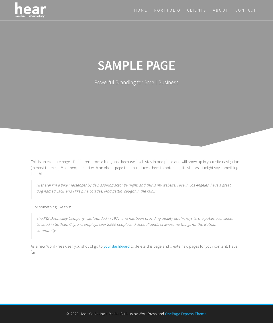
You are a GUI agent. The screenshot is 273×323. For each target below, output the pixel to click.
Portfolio (167, 10)
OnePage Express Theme (185, 313)
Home (140, 10)
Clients (196, 10)
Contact (246, 10)
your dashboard (117, 246)
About (221, 10)
